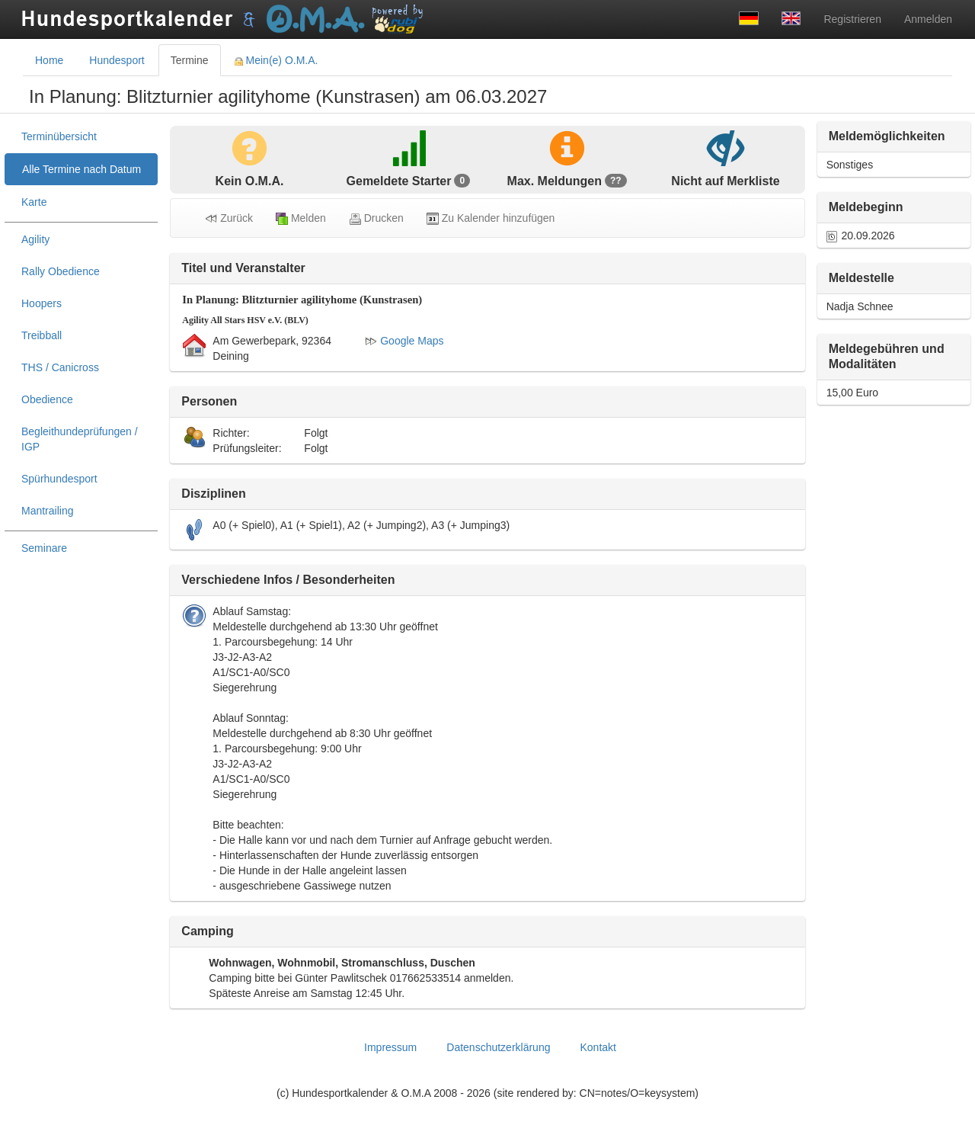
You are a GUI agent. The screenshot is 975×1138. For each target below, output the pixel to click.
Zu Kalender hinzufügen (491, 218)
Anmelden (928, 19)
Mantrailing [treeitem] (47, 511)
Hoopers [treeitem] (41, 303)
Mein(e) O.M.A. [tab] (276, 60)
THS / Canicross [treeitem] (60, 367)
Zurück (229, 218)
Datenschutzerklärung (498, 1047)
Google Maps (404, 341)
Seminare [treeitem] (44, 548)
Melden (301, 218)
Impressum (390, 1047)
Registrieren (852, 19)
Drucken (376, 218)
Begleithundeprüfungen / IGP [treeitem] (79, 439)
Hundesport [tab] (116, 60)
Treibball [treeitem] (41, 335)
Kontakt (597, 1047)
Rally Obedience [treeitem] (60, 271)
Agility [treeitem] (35, 239)
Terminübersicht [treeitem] (59, 136)
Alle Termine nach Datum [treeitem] (81, 169)
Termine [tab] (190, 60)
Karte (33, 202)
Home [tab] (49, 60)
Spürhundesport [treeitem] (59, 479)
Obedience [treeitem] (47, 399)
